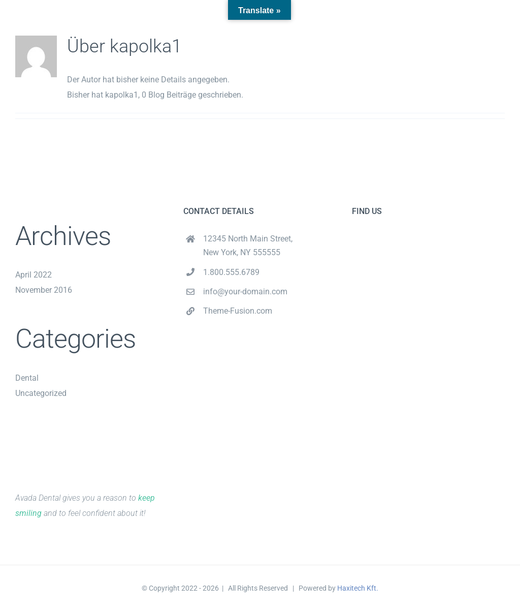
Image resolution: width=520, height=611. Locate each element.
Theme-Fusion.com (237, 311)
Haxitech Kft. (357, 588)
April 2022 (33, 275)
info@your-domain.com (245, 291)
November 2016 (43, 290)
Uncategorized (41, 393)
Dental (27, 378)
